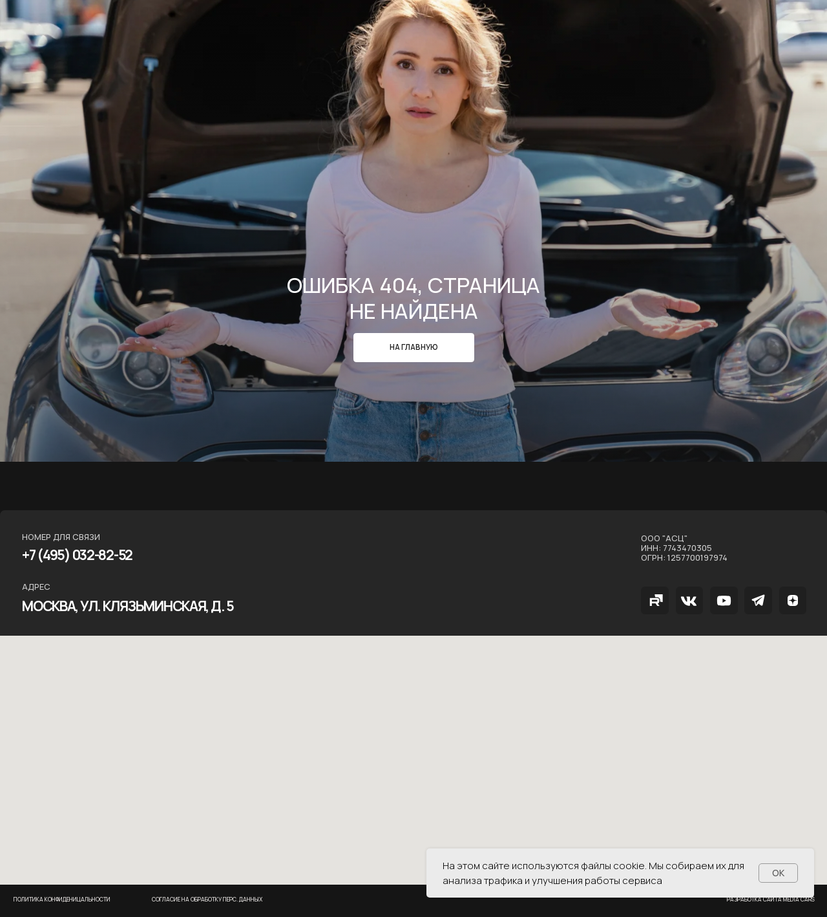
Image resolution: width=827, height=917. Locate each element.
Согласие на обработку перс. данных (207, 899)
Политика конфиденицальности (62, 899)
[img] (655, 600)
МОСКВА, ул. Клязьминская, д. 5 (128, 605)
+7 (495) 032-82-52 (77, 554)
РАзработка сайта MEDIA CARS (771, 899)
